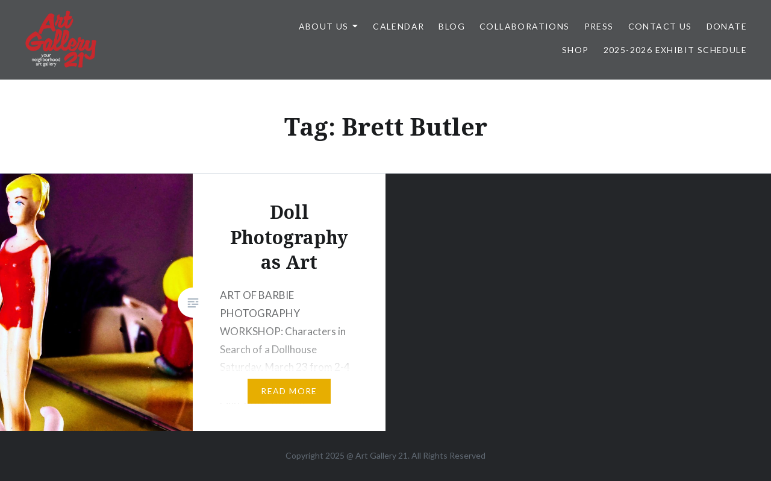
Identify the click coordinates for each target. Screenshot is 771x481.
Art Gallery (376, 455)
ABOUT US (324, 26)
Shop (575, 50)
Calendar (398, 26)
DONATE (727, 26)
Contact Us (660, 26)
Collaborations (524, 26)
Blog (452, 26)
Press (599, 26)
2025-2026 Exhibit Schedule (675, 50)
